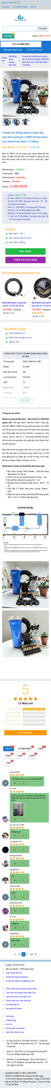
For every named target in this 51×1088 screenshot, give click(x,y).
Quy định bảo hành (14, 1008)
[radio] (15, 698)
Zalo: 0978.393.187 (14, 973)
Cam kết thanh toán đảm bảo (18, 997)
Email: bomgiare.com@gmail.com (20, 981)
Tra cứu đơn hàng (19, 7)
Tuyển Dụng (11, 1020)
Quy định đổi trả (12, 1004)
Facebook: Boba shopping (17, 977)
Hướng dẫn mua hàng (15, 1028)
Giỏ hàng (8, 36)
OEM (16, 173)
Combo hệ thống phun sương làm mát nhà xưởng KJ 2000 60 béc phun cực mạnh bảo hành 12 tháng (35, 60)
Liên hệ (33, 7)
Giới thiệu (10, 1016)
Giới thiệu (6, 7)
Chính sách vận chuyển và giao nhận (21, 989)
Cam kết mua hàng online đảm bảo (21, 993)
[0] (19, 954)
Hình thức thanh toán (15, 1032)
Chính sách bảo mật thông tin (18, 1000)
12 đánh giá (21, 147)
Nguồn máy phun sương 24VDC (13, 304)
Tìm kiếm (43, 28)
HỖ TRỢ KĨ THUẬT (35, 50)
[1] (15, 954)
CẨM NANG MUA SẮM (12, 50)
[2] (28, 954)
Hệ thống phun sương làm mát (12, 60)
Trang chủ (4, 61)
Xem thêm (25, 400)
